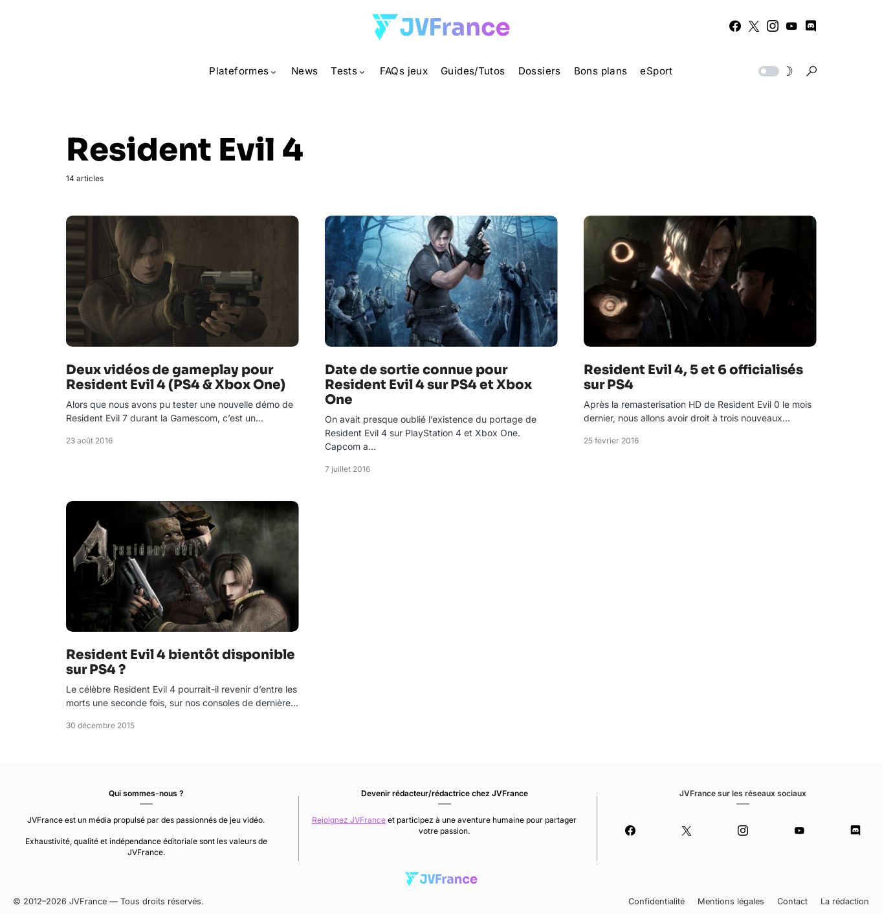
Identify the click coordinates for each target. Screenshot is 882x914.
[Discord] (811, 26)
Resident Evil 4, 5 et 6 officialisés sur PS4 (693, 377)
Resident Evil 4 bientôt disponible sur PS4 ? (180, 662)
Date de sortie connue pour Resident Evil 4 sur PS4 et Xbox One (428, 384)
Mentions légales (731, 901)
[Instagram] (772, 26)
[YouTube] (791, 26)
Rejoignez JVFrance (349, 820)
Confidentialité (656, 901)
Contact (792, 901)
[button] (774, 71)
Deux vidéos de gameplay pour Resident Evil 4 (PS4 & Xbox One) (175, 377)
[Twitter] (754, 26)
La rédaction (845, 901)
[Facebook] (735, 26)
